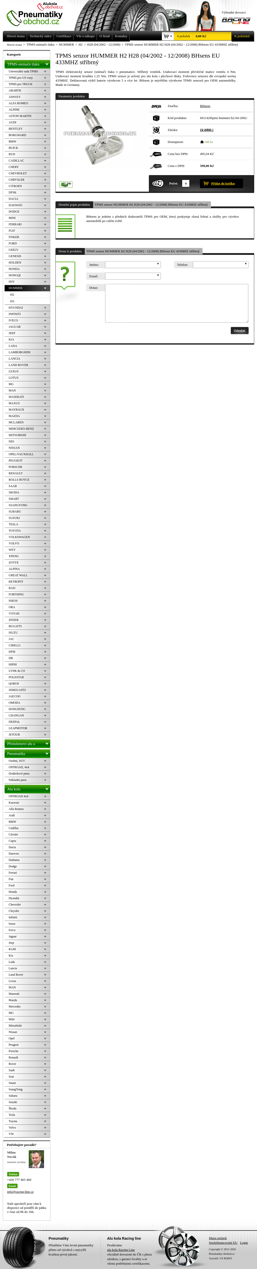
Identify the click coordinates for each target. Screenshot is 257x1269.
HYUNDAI (16, 307)
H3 (12, 301)
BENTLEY (16, 128)
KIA (11, 339)
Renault (13, 1057)
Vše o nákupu (85, 36)
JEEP (12, 333)
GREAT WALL (18, 575)
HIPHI (13, 664)
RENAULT (16, 473)
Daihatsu (14, 860)
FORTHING (16, 594)
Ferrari (13, 872)
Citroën (13, 834)
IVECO (13, 320)
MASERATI (16, 397)
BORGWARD (17, 135)
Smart (12, 1083)
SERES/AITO (17, 690)
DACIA (13, 199)
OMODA (14, 702)
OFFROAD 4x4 (18, 796)
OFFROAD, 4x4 (19, 767)
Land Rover (16, 974)
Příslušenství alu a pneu (28, 743)
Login (244, 1243)
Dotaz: (93, 288)
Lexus (12, 981)
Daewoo (14, 853)
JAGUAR (15, 327)
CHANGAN (16, 715)
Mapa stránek (218, 1238)
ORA (12, 607)
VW (11, 1134)
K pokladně (240, 36)
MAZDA (14, 416)
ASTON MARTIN (20, 116)
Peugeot (14, 1044)
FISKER (14, 237)
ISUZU (13, 632)
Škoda (12, 1108)
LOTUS (14, 378)
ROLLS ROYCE (19, 479)
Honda (13, 892)
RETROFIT (16, 581)
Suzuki (13, 1102)
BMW (12, 141)
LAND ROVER (18, 365)
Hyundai (14, 898)
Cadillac (14, 828)
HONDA (14, 269)
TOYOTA (15, 530)
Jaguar (13, 936)
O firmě (104, 36)
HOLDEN (15, 262)
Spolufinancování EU (223, 1243)
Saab (12, 1070)
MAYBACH (16, 409)
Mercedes (15, 1006)
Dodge (13, 866)
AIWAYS (14, 97)
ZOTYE (14, 562)
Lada (12, 962)
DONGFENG (17, 709)
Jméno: (94, 265)
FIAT (12, 230)
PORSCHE (15, 467)
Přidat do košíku (223, 183)
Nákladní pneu (17, 780)
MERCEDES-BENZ (21, 428)
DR (11, 658)
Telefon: (182, 265)
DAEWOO (15, 205)
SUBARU (15, 511)
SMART (14, 499)
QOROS (14, 683)
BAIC (12, 588)
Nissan (13, 1032)
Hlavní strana (14, 44)
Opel (12, 1038)
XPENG (14, 556)
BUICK (13, 148)
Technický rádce (40, 36)
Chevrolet (15, 904)
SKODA (14, 492)
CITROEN (15, 186)
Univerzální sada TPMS (23, 71)
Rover (12, 1064)
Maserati (14, 994)
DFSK (13, 192)
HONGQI (15, 275)
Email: (93, 276)
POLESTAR (16, 677)
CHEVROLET (18, 173)
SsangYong (15, 1089)
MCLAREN (16, 422)
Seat (11, 1076)
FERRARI (15, 224)
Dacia (12, 847)
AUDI (12, 122)
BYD (12, 154)
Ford (12, 885)
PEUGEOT (16, 460)
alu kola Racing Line (121, 1250)
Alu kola (28, 788)
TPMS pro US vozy (21, 78)
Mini (12, 1019)
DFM (12, 651)
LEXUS (14, 371)
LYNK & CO (17, 671)
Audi (12, 815)
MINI (12, 218)
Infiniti (13, 917)
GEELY (13, 250)
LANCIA (14, 358)
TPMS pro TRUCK (21, 84)
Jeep (11, 943)
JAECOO (14, 696)
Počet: (173, 183)
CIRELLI (14, 645)
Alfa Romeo (16, 809)
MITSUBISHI (17, 435)
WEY (12, 550)
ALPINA (14, 569)
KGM (12, 949)
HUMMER (15, 288)
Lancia (13, 968)
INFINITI (15, 314)
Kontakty (121, 36)
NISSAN (14, 448)
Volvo (12, 1127)
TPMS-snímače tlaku (28, 63)
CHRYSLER (16, 179)
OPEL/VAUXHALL (21, 454)
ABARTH (15, 90)
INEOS (13, 601)
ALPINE (14, 109)
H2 (12, 294)
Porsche (13, 1051)
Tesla (12, 1115)
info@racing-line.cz (20, 1192)
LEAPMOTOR (18, 728)
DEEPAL (14, 722)
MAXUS (14, 403)
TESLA (13, 524)
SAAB (13, 486)
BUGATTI (15, 626)
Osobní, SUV (17, 761)
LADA (13, 346)
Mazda (13, 1000)
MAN (12, 390)
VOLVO (14, 543)
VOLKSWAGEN (19, 537)
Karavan (14, 802)
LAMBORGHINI (19, 352)
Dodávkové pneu (19, 773)
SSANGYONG (18, 505)
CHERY (14, 167)
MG (11, 384)
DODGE (14, 211)
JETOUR (14, 734)
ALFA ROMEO (18, 103)
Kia (11, 955)
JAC (11, 639)
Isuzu (12, 923)
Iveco (12, 930)
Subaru (13, 1095)
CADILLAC (16, 160)
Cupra (12, 841)
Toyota (13, 1121)
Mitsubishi (15, 1025)
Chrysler (14, 911)
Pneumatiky (28, 752)
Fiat (11, 879)
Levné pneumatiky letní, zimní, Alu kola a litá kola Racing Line (38, 13)
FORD (13, 243)
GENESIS (15, 256)
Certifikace (63, 36)
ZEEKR (14, 620)
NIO (11, 441)
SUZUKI (14, 518)
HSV (12, 281)
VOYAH (14, 613)
